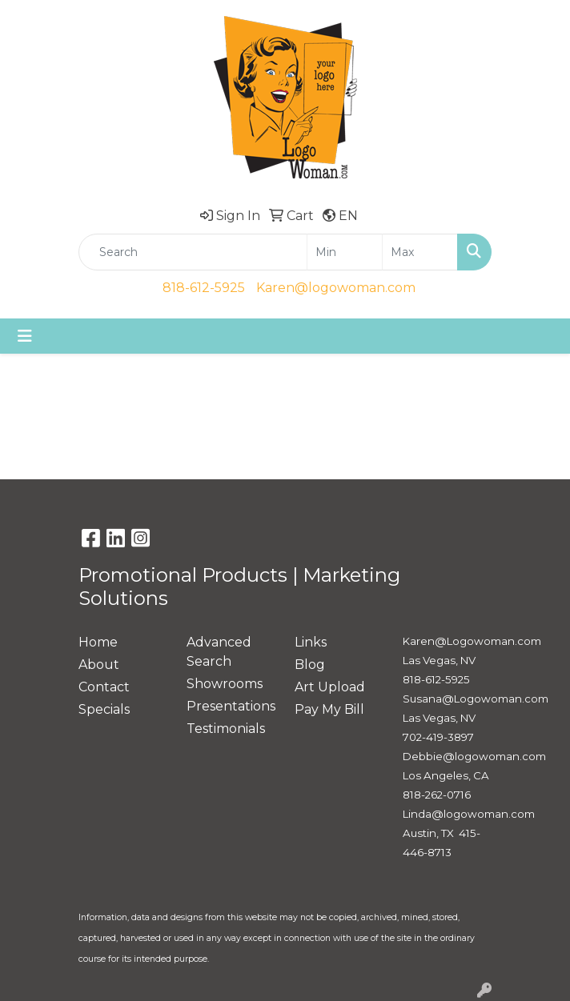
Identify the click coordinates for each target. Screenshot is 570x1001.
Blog (310, 664)
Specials (104, 709)
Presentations (231, 706)
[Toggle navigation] (25, 336)
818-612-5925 (204, 287)
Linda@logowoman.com (469, 813)
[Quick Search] (192, 252)
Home (98, 642)
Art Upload (330, 687)
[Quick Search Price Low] (345, 252)
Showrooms (225, 683)
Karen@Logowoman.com (472, 641)
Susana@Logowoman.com (475, 698)
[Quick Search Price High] (420, 252)
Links (311, 642)
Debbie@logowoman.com (474, 756)
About (98, 664)
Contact (104, 687)
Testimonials (226, 728)
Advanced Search (219, 652)
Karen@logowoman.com (335, 287)
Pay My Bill (329, 709)
